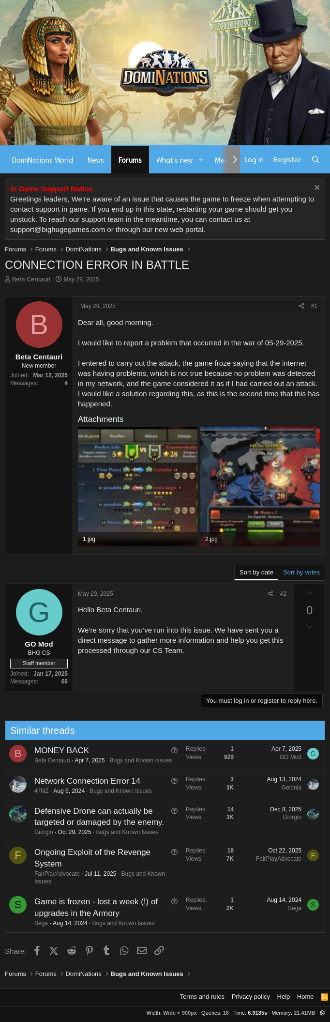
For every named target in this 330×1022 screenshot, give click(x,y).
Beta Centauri (31, 279)
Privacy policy (251, 996)
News (96, 159)
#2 (283, 593)
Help (283, 996)
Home (305, 996)
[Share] (302, 306)
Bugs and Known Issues (137, 760)
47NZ (37, 791)
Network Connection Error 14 (83, 781)
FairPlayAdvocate (53, 873)
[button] (201, 159)
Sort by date (256, 572)
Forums (130, 159)
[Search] (315, 159)
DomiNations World (42, 159)
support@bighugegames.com (57, 229)
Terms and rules (202, 996)
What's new (174, 159)
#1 (314, 306)
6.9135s (257, 1013)
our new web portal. (174, 229)
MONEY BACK (57, 750)
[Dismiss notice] (316, 189)
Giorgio (39, 832)
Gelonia (288, 787)
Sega (37, 923)
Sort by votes (301, 572)
